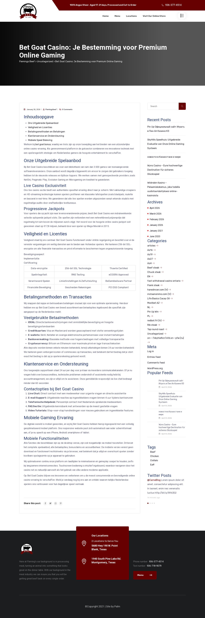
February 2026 (157, 219)
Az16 (150, 250)
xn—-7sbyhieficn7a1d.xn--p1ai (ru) (165, 338)
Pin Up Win (153, 311)
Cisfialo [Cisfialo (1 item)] (154, 460)
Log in (150, 351)
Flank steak (153, 285)
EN (148, 276)
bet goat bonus (43, 144)
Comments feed (156, 362)
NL (148, 307)
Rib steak (152, 325)
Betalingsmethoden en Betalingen (46, 131)
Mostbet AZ (153, 303)
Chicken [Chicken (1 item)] (154, 456)
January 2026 (156, 225)
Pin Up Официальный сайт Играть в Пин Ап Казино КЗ (171, 382)
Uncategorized (155, 333)
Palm (117, 606)
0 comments (67, 109)
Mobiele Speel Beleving (40, 140)
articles (151, 245)
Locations (131, 16)
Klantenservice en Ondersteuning (46, 136)
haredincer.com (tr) (157, 289)
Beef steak (153, 267)
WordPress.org (155, 368)
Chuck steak (154, 272)
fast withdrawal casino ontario (163, 281)
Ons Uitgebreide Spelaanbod (43, 123)
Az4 (149, 263)
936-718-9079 (154, 565)
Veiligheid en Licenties (40, 127)
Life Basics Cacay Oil (158, 298)
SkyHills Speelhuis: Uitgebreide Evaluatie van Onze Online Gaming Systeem (165, 144)
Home (105, 16)
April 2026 (155, 208)
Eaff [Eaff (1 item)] (152, 464)
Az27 (150, 259)
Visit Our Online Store (154, 16)
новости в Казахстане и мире (164, 157)
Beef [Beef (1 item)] (152, 452)
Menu (117, 16)
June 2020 (155, 236)
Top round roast (155, 329)
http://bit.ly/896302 (166, 492)
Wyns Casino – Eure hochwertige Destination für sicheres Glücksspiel (164, 169)
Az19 (150, 254)
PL (148, 316)
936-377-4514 (173, 5)
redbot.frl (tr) (154, 320)
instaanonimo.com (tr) (159, 294)
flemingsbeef (51, 109)
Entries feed (154, 357)
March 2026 (155, 213)
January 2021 (156, 231)
